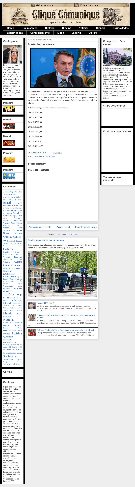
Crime (5, 254)
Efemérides (9, 273)
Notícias (84, 28)
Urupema (19, 359)
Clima (19, 228)
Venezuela (6, 364)
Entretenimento (9, 276)
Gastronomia (8, 286)
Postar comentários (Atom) (66, 234)
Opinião (18, 325)
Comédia (18, 233)
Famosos (18, 279)
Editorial (7, 271)
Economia (43, 156)
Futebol (19, 284)
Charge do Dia (16, 216)
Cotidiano (9, 249)
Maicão (5, 308)
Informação (17, 300)
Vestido (12, 364)
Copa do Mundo (16, 243)
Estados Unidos (8, 279)
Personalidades (9, 330)
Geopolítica (8, 291)
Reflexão (7, 339)
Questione (8, 336)
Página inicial (63, 227)
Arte (20, 192)
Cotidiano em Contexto (12, 252)
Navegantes (7, 316)
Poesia (19, 330)
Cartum (15, 206)
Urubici (12, 359)
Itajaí (15, 303)
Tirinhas (6, 359)
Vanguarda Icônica (12, 362)
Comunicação (11, 241)
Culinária (6, 262)
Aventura (6, 197)
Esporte (76, 32)
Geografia (17, 288)
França (5, 284)
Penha (20, 328)
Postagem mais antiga (86, 227)
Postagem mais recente (39, 227)
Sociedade (9, 356)
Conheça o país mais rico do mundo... (46, 240)
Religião (6, 345)
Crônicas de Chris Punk (12, 259)
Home (10, 28)
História (49, 28)
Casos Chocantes (16, 208)
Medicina (12, 308)
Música (19, 314)
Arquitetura (14, 192)
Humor (5, 300)
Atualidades (9, 194)
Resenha (13, 345)
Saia (4, 349)
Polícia (6, 333)
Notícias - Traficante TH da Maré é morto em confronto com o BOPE (65, 330)
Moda (60, 32)
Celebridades (15, 32)
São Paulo (12, 353)
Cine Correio (16, 223)
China (5, 218)
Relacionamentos (9, 342)
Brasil (7, 202)
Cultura (93, 32)
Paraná (5, 328)
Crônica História (15, 255)
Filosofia (18, 281)
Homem (19, 298)
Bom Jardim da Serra (12, 199)
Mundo (7, 313)
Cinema (66, 28)
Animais (6, 192)
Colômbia (6, 230)
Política (17, 333)
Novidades (7, 323)
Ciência (100, 28)
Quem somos (29, 28)
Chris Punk (17, 220)
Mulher (19, 310)
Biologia (19, 197)
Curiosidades (121, 28)
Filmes (12, 281)
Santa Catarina (13, 349)
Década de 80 (8, 268)
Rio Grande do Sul (15, 347)
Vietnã (18, 364)
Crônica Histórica (12, 257)
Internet (7, 303)
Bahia (13, 197)
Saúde (19, 353)
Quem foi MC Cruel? (45, 303)
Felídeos (6, 281)
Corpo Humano (12, 246)
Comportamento (40, 32)
